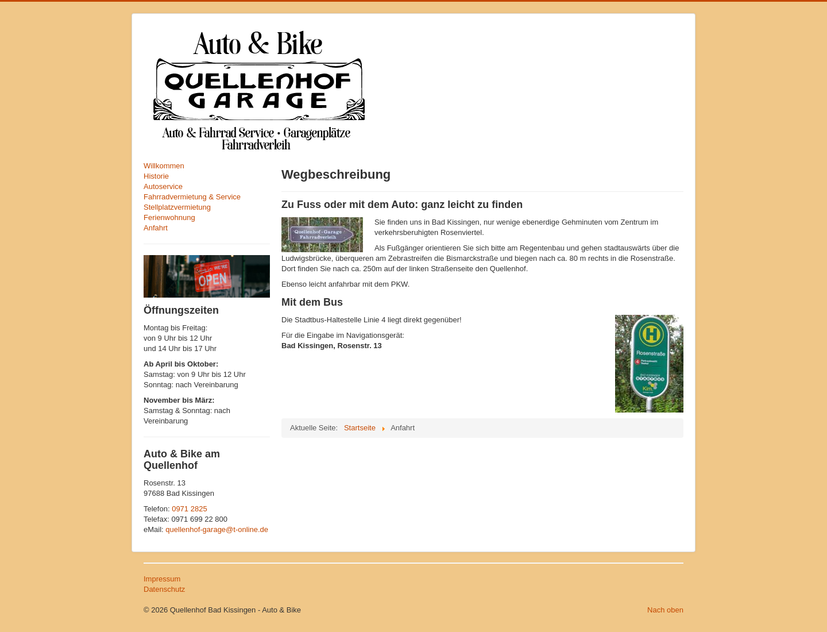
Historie (156, 176)
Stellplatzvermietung (177, 207)
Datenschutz (164, 589)
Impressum (162, 579)
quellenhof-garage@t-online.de (216, 529)
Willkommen (164, 165)
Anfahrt (156, 227)
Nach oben (665, 610)
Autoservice (163, 186)
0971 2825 (189, 508)
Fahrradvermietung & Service (192, 196)
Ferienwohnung (169, 217)
